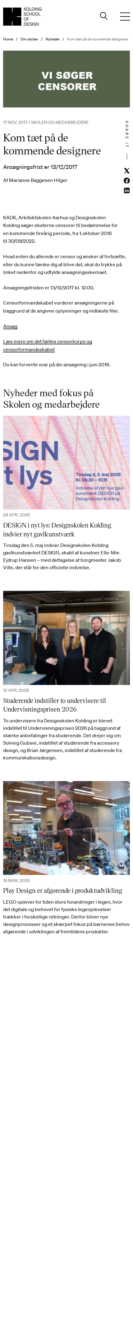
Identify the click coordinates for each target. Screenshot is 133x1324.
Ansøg (10, 326)
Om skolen (29, 39)
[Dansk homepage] (22, 16)
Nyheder (53, 39)
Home (8, 39)
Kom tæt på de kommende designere (97, 39)
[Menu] (125, 17)
